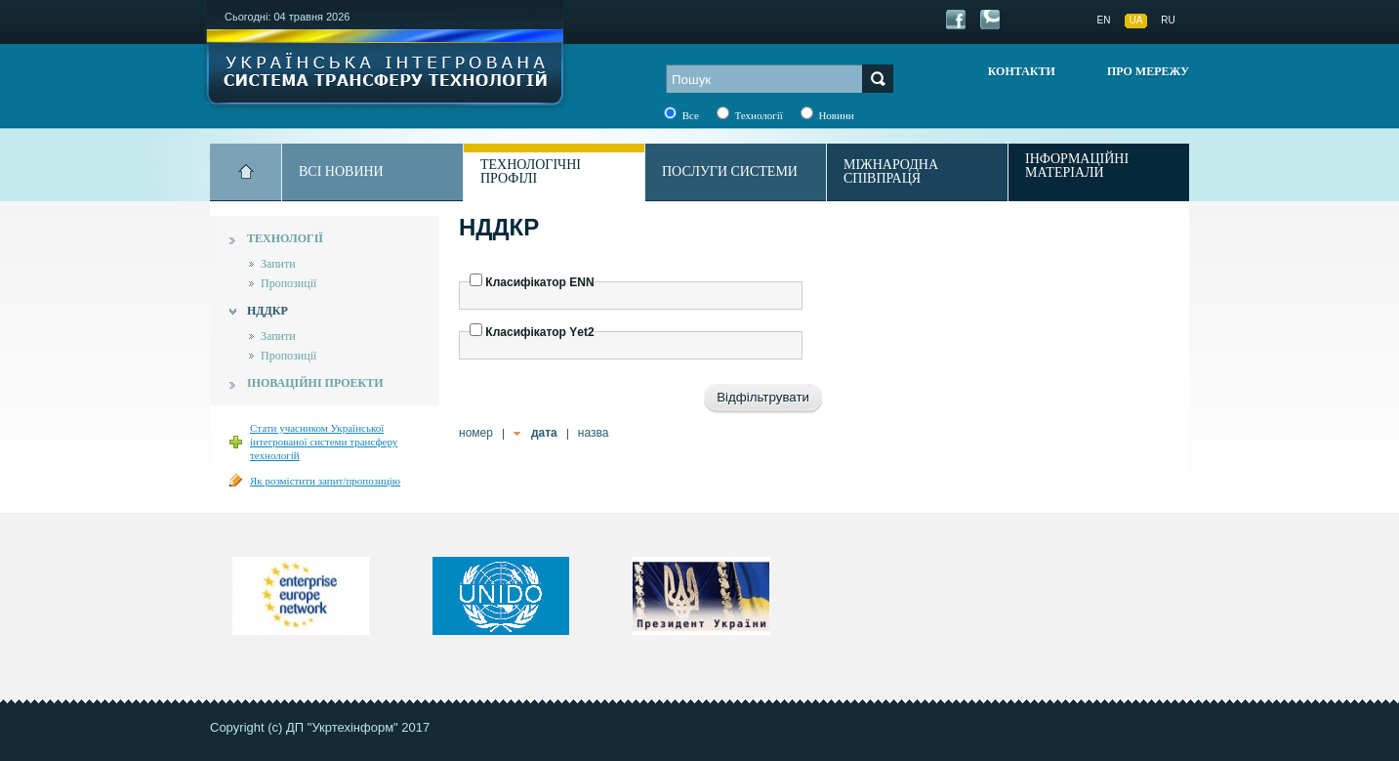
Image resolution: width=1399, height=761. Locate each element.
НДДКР (267, 310)
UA (1136, 20)
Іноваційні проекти (315, 383)
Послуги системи (730, 171)
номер (476, 433)
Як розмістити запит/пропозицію (325, 480)
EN (1104, 20)
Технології (285, 238)
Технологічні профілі (530, 171)
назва (593, 433)
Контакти (1021, 71)
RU (1167, 20)
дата (544, 433)
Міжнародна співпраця (891, 171)
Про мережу (1148, 71)
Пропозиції (288, 283)
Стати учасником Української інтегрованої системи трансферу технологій (323, 441)
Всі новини (341, 171)
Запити (278, 264)
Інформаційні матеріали (1077, 166)
